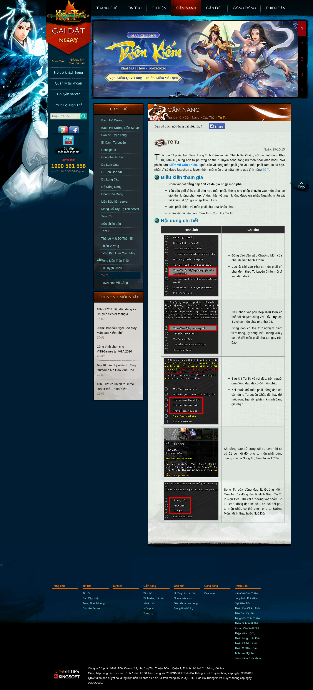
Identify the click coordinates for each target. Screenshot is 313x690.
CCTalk (68, 146)
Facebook (77, 130)
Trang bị (148, 613)
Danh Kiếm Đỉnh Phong (248, 658)
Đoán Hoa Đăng (112, 194)
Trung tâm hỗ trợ (183, 608)
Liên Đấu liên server (114, 201)
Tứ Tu (105, 275)
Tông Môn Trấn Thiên (115, 260)
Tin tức (135, 7)
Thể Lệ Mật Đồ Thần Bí (117, 238)
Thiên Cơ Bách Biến (246, 648)
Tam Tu (106, 231)
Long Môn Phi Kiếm (246, 598)
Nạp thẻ (56, 61)
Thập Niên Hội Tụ (245, 633)
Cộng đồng (244, 7)
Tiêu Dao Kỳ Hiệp (245, 613)
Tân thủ (147, 593)
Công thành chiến (113, 157)
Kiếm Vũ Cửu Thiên (183, 165)
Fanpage (209, 593)
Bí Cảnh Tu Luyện (113, 142)
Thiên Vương (110, 246)
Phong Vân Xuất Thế (247, 628)
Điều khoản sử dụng (186, 603)
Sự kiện (159, 7)
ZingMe (59, 130)
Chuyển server (68, 94)
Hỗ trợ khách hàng (68, 72)
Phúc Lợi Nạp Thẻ (68, 105)
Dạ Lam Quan (110, 164)
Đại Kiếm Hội (242, 603)
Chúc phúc (108, 150)
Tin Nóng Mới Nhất (119, 296)
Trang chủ (107, 7)
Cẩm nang (186, 7)
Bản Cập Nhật (91, 598)
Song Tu (107, 216)
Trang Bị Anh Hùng (94, 603)
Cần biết (214, 7)
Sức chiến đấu (111, 223)
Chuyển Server (91, 608)
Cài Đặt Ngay (68, 39)
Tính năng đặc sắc (154, 598)
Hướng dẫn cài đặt (185, 593)
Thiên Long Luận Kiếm (248, 638)
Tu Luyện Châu (111, 268)
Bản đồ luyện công (114, 135)
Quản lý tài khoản (68, 83)
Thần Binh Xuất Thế (246, 623)
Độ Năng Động (111, 187)
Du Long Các (110, 179)
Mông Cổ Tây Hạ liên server (120, 209)
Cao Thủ (119, 108)
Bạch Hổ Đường (112, 120)
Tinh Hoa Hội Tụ (244, 653)
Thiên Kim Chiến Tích (247, 608)
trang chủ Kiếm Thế (68, 11)
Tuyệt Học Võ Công (114, 283)
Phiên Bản (275, 7)
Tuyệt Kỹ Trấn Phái (246, 643)
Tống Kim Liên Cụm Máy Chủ (116, 254)
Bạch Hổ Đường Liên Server (120, 127)
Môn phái (148, 608)
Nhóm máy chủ (182, 598)
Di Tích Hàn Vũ (111, 172)
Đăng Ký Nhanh (79, 61)
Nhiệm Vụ (149, 603)
